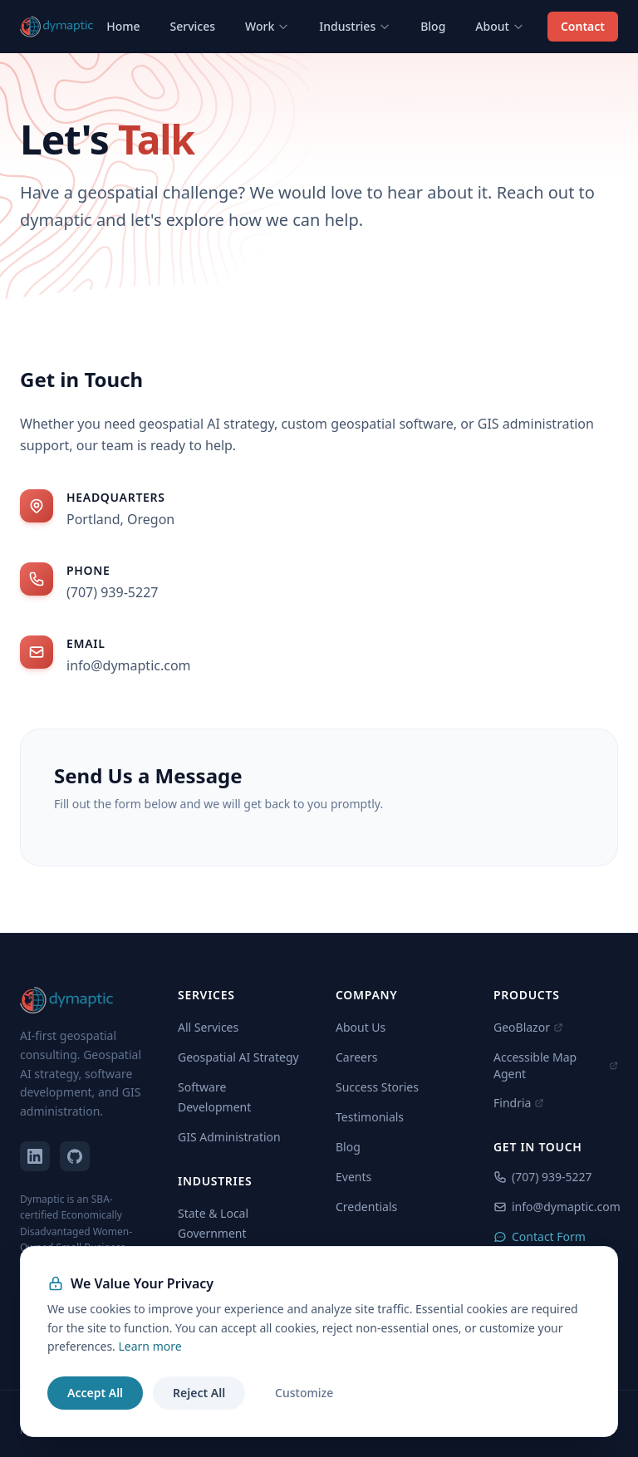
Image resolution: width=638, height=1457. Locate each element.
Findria (518, 1103)
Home (123, 26)
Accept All (95, 1393)
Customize (304, 1393)
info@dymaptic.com (128, 665)
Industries (354, 26)
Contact (583, 26)
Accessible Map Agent (555, 1065)
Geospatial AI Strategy (238, 1057)
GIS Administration (229, 1137)
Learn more (149, 1346)
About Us (360, 1027)
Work (267, 26)
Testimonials (370, 1117)
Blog (432, 26)
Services (193, 26)
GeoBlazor (528, 1027)
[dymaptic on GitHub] (75, 1156)
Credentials (366, 1206)
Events (353, 1177)
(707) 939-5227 (112, 592)
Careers (356, 1057)
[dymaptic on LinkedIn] (35, 1156)
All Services (208, 1027)
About (499, 26)
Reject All (199, 1393)
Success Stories (377, 1087)
